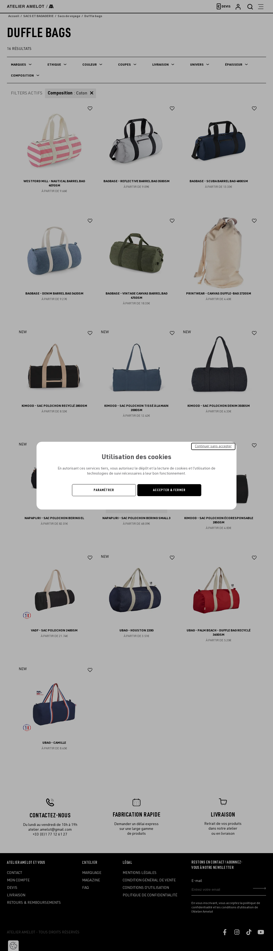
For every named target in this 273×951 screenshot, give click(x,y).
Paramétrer (104, 490)
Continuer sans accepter (213, 446)
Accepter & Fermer (169, 490)
